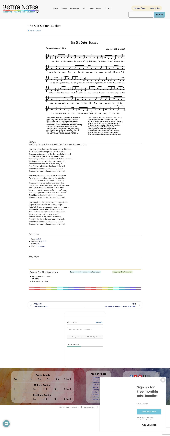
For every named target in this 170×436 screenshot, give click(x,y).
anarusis (41, 246)
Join (84, 8)
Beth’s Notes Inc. (72, 407)
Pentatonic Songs (99, 382)
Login (99, 322)
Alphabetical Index (99, 377)
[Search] (159, 15)
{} (97, 336)
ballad (38, 239)
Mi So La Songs (98, 394)
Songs (64, 8)
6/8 (38, 244)
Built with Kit (149, 425)
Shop (92, 8)
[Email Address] (149, 403)
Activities (96, 397)
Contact (108, 8)
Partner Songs (98, 399)
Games (95, 387)
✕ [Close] (163, 380)
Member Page (139, 8)
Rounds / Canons (99, 380)
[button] (98, 374)
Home (56, 8)
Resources (75, 8)
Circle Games (97, 385)
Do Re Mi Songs (98, 392)
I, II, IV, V (42, 241)
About (99, 8)
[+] (100, 336)
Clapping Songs (98, 390)
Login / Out (155, 8)
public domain (35, 31)
